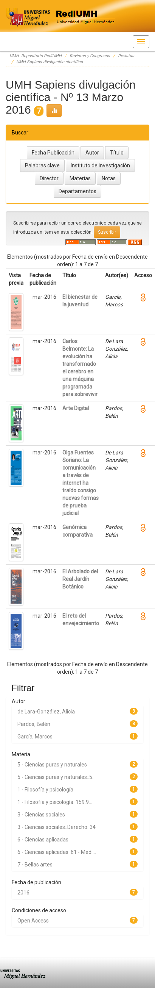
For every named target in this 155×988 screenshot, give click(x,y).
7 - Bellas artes (35, 865)
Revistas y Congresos (90, 55)
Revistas (126, 55)
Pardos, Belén (33, 724)
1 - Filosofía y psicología (45, 790)
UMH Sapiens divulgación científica (49, 61)
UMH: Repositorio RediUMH (35, 55)
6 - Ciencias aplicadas (42, 840)
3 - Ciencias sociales (41, 815)
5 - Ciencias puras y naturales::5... (56, 777)
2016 (23, 893)
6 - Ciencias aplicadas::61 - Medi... (56, 852)
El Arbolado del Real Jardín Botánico (80, 579)
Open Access (33, 921)
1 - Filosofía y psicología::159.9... (54, 802)
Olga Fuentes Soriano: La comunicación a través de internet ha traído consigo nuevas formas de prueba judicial (80, 483)
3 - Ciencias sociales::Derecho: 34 (56, 827)
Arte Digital (75, 408)
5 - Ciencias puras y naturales (52, 765)
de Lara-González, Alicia (46, 712)
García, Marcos (35, 737)
